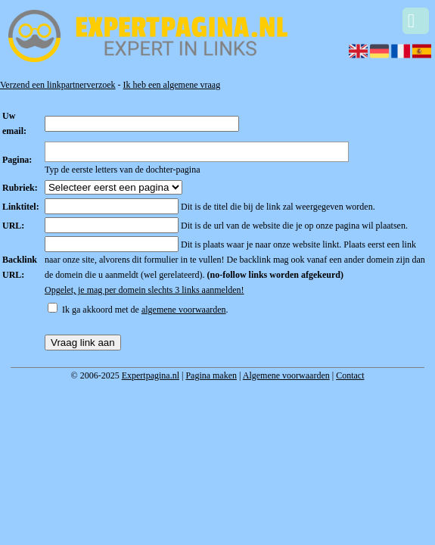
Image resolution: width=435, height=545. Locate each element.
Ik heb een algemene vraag (172, 84)
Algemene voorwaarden (286, 375)
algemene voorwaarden (183, 309)
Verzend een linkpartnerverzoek (58, 84)
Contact (350, 375)
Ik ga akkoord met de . (145, 309)
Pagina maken (211, 375)
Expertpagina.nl (150, 375)
